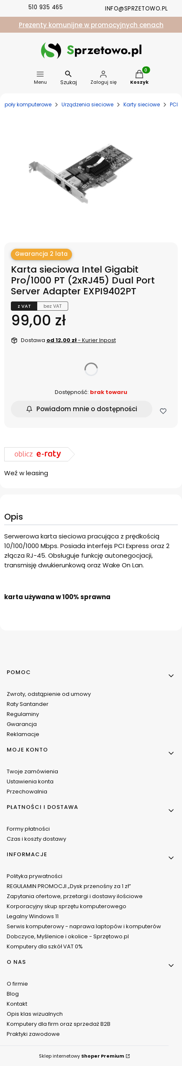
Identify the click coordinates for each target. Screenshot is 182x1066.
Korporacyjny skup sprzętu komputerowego (66, 906)
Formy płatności (28, 829)
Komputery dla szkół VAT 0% (45, 946)
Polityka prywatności (34, 876)
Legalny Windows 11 (33, 916)
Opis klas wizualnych (35, 1014)
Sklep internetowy (81, 1056)
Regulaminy (23, 714)
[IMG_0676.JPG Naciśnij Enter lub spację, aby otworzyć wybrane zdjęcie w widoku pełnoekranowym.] (88, 171)
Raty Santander (28, 704)
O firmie (17, 984)
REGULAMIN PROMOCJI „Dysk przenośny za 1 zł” (69, 886)
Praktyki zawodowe (33, 1034)
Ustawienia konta (30, 781)
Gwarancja (22, 724)
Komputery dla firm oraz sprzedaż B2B (58, 1024)
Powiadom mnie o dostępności (81, 408)
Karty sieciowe (141, 104)
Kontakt (17, 1004)
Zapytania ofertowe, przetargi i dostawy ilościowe (75, 896)
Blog (13, 994)
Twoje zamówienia (32, 771)
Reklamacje (23, 734)
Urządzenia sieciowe (87, 104)
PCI (174, 104)
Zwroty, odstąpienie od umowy (49, 694)
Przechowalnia (27, 792)
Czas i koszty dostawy (36, 839)
